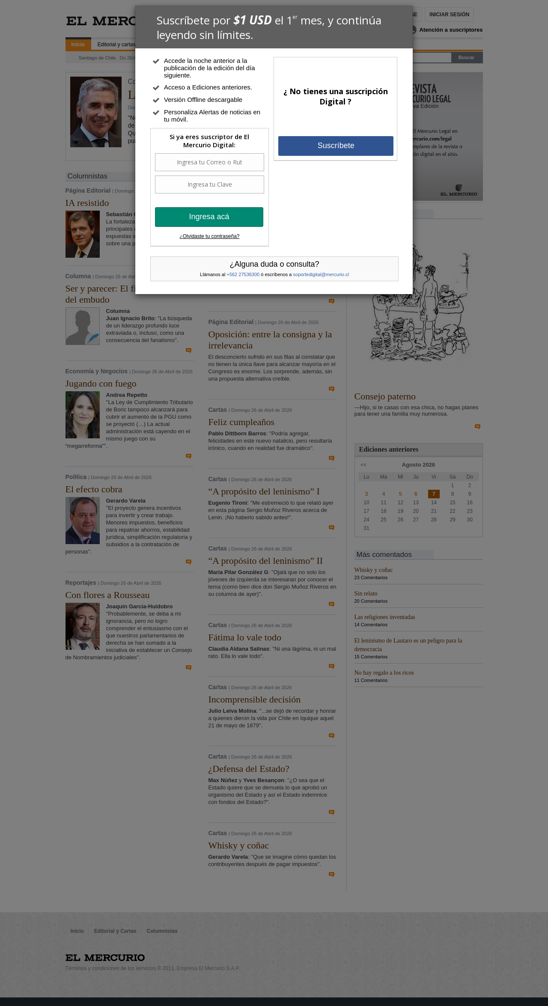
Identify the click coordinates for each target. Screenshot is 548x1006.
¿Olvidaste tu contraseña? (209, 236)
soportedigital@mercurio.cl (321, 274)
